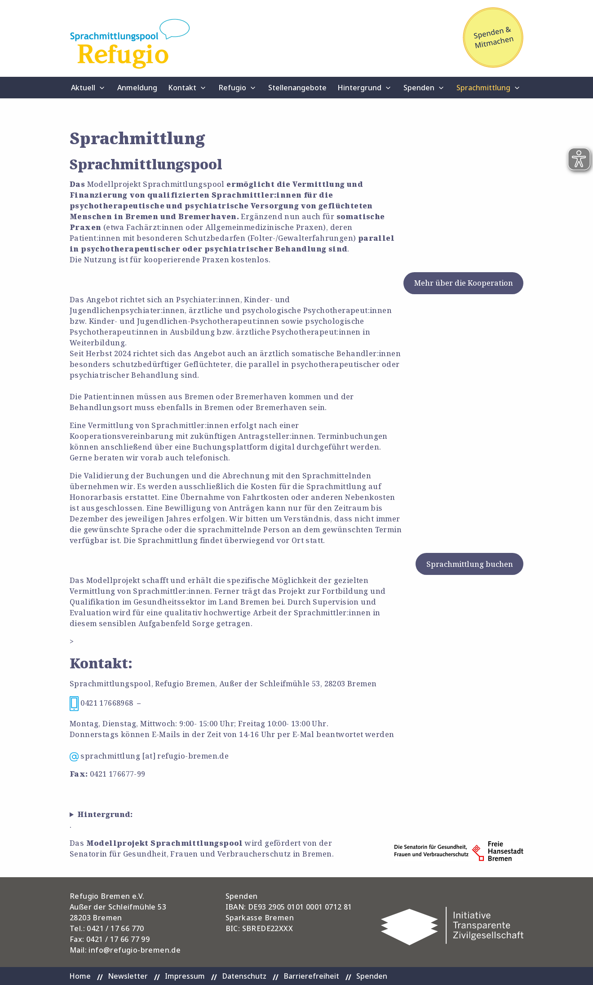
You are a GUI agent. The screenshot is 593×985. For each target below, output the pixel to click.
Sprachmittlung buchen (469, 564)
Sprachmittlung (483, 87)
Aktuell (83, 87)
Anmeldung (137, 87)
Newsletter (128, 976)
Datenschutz (244, 976)
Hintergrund (359, 87)
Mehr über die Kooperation (463, 283)
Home (80, 976)
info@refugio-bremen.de (135, 950)
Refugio (232, 87)
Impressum (185, 976)
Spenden (418, 87)
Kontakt (182, 87)
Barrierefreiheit (311, 976)
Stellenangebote (297, 87)
